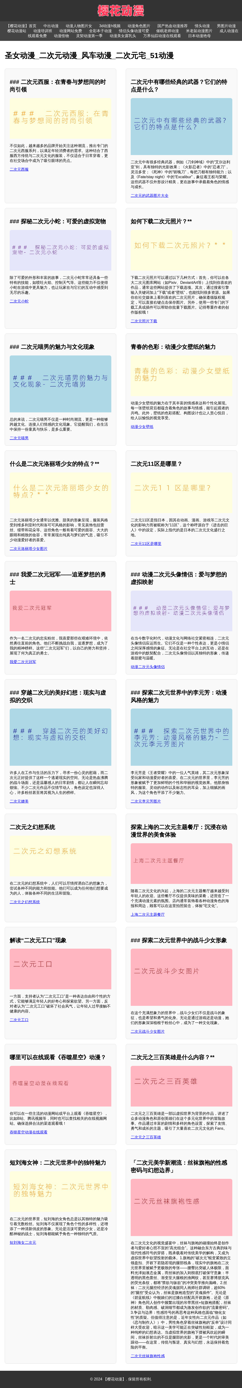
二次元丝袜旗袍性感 (148, 1356)
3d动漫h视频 (110, 26)
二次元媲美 (19, 801)
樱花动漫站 (16, 31)
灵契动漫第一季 (89, 36)
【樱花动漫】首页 (21, 26)
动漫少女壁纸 (142, 427)
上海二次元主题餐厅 (148, 914)
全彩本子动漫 (100, 31)
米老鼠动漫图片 (199, 31)
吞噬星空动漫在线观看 (29, 1132)
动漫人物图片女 (79, 26)
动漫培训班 (42, 31)
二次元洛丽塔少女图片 (29, 549)
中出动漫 (51, 26)
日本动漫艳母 (199, 36)
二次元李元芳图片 (146, 801)
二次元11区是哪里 (146, 544)
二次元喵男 (19, 438)
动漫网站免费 (70, 31)
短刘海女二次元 (23, 1243)
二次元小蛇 (19, 301)
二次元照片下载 (144, 321)
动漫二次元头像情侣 (148, 667)
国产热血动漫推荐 (172, 26)
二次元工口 (19, 1020)
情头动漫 (202, 26)
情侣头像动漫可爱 (134, 31)
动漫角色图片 (139, 26)
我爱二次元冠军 (23, 662)
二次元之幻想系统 (25, 902)
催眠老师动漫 (167, 31)
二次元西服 (19, 169)
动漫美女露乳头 (123, 36)
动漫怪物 (61, 36)
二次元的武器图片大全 (150, 196)
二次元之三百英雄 (146, 1137)
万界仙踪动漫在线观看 (162, 36)
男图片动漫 (226, 26)
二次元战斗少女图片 (148, 1031)
